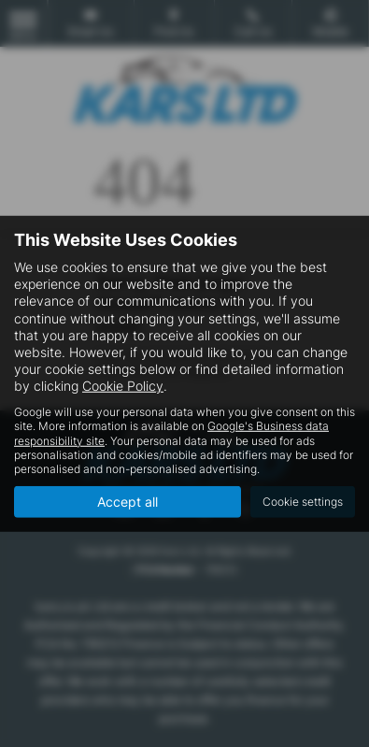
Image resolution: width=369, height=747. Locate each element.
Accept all (127, 502)
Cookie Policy (122, 386)
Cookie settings (303, 502)
